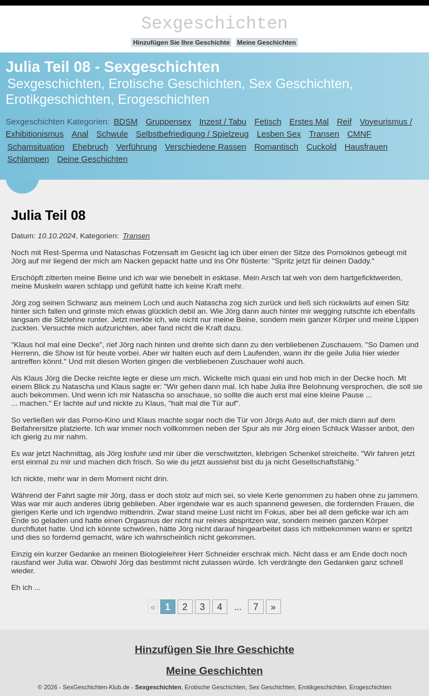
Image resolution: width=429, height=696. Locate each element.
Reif (344, 121)
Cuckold (321, 146)
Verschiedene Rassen (205, 146)
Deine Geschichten (92, 159)
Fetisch (268, 121)
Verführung (136, 146)
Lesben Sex (279, 133)
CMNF (359, 133)
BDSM (125, 121)
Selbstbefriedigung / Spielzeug (192, 133)
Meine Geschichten (266, 42)
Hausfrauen (366, 146)
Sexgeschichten (214, 23)
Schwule (112, 133)
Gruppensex (168, 121)
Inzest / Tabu (223, 121)
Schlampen (28, 159)
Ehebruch (90, 146)
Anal (80, 133)
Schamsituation (35, 146)
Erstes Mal (309, 121)
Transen (324, 133)
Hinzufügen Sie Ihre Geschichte (181, 42)
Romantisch (276, 146)
